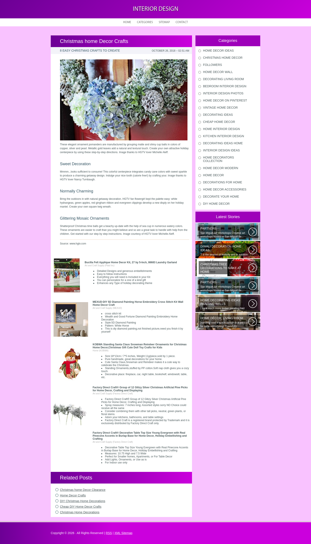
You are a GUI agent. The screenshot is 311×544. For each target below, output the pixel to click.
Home (127, 22)
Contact (182, 22)
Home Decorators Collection (218, 159)
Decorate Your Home (221, 196)
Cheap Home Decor (219, 122)
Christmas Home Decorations (80, 512)
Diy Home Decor (216, 203)
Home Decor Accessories (224, 189)
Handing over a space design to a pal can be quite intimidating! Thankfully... (224, 322)
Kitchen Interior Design (223, 136)
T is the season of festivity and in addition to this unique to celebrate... (224, 250)
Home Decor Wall (218, 72)
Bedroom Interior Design (224, 86)
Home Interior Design (221, 129)
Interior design (155, 9)
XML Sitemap (123, 533)
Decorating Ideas (218, 114)
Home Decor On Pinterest (225, 100)
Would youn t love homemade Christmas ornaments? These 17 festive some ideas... (224, 268)
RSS (109, 533)
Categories (145, 22)
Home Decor (213, 175)
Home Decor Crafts (73, 495)
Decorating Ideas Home (223, 143)
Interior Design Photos (223, 93)
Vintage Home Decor (220, 107)
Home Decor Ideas (218, 50)
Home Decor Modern (220, 168)
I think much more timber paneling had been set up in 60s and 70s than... (224, 304)
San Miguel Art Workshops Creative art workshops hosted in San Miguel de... (224, 232)
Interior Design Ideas (221, 150)
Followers (212, 65)
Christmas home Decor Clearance (83, 490)
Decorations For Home (222, 182)
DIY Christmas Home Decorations (82, 501)
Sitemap (164, 22)
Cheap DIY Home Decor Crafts (81, 506)
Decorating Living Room (223, 79)
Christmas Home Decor (223, 57)
